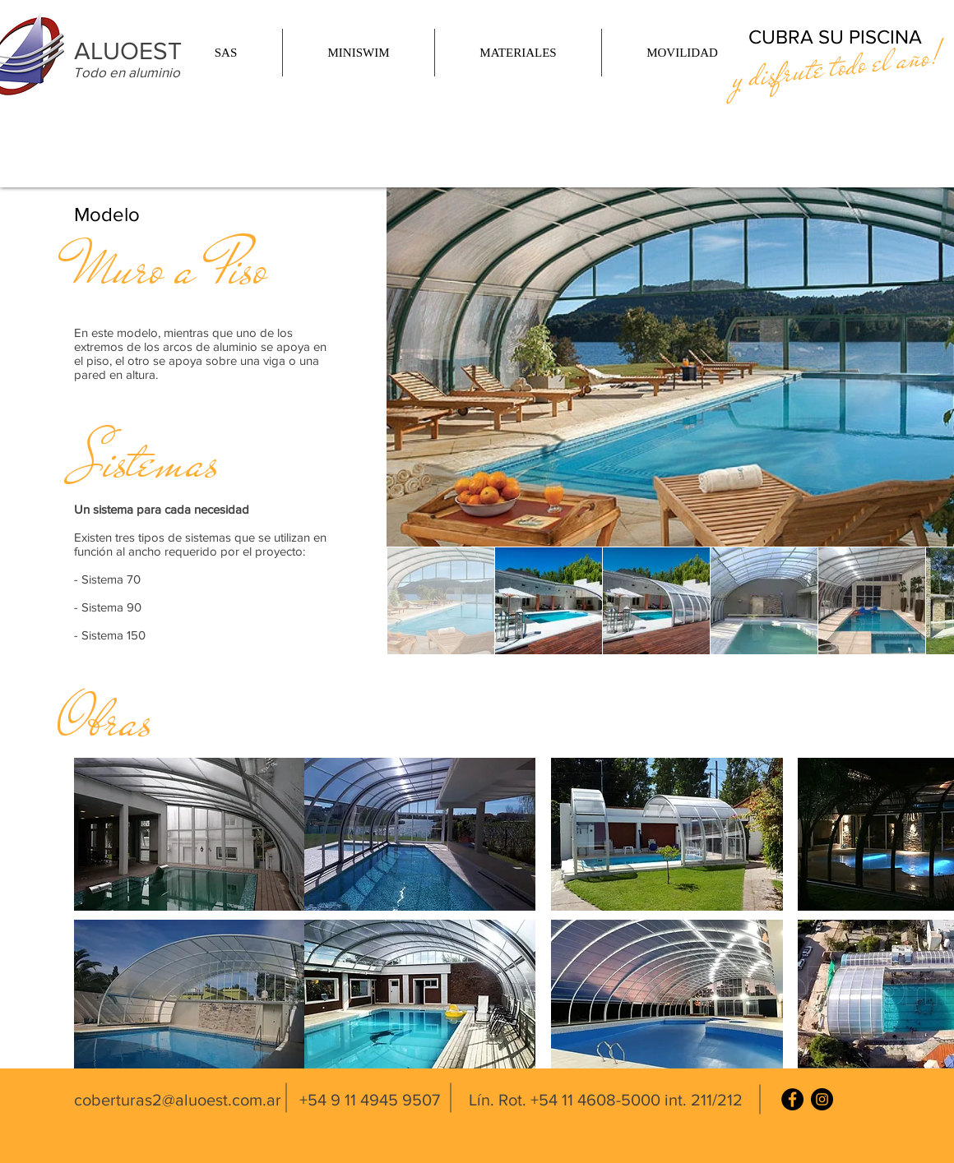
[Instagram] (822, 1099)
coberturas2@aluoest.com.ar (177, 1100)
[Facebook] (792, 1099)
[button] (225, 52)
